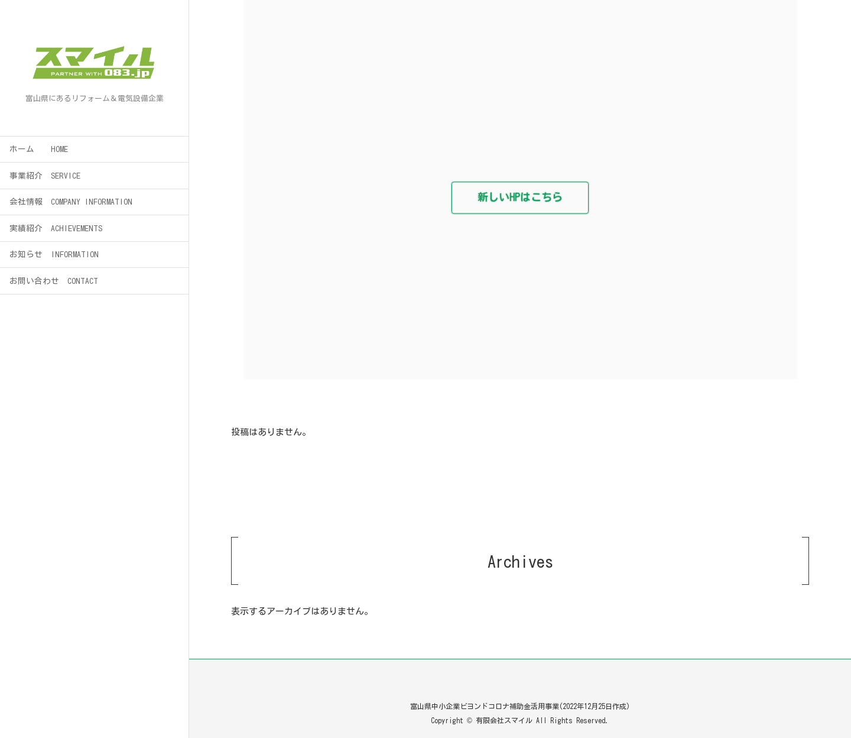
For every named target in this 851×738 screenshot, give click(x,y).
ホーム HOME (38, 149)
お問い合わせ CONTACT (53, 281)
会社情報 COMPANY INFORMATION (70, 202)
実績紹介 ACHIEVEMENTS (55, 228)
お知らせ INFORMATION (54, 254)
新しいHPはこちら (520, 197)
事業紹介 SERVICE (44, 175)
